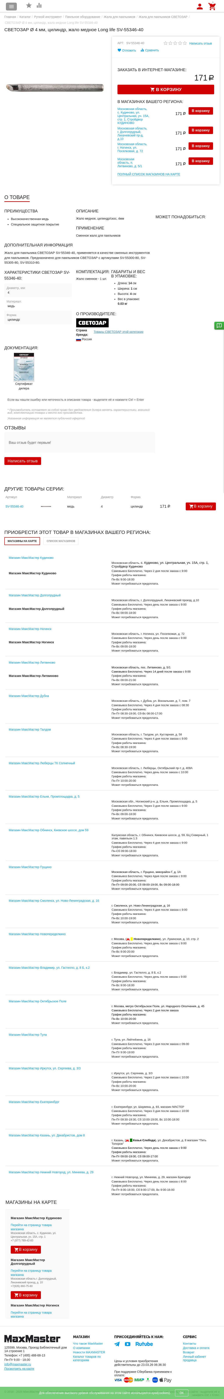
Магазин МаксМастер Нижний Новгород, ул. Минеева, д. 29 (51, 1172)
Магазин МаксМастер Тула (28, 1034)
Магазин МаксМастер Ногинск (30, 629)
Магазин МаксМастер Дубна (29, 696)
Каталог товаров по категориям (87, 1358)
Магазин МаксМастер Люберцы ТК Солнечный (42, 763)
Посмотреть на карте (19, 1368)
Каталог (25, 17)
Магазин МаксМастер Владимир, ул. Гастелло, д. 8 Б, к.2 (49, 967)
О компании (81, 1348)
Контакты (189, 1343)
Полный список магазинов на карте (148, 174)
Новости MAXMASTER (89, 1352)
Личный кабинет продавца (194, 1358)
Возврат (188, 1352)
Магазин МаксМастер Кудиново (31, 557)
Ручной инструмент (48, 17)
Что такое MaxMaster (88, 1343)
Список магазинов (61, 541)
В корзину (201, 111)
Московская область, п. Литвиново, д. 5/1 (129, 162)
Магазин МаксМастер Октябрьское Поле (37, 1001)
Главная (10, 17)
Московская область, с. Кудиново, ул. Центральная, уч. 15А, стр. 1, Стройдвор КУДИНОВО (133, 116)
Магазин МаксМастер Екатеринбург (34, 1102)
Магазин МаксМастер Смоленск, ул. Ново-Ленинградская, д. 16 (54, 900)
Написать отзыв (200, 43)
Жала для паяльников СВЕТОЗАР (163, 17)
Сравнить (149, 50)
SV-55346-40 (14, 506)
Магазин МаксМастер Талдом (30, 729)
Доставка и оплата (196, 1348)
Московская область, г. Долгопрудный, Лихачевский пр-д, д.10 (132, 134)
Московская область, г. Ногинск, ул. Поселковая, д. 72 (132, 147)
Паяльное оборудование (82, 17)
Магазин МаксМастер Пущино (30, 867)
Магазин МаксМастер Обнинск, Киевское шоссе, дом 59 (48, 830)
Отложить (126, 50)
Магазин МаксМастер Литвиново (32, 662)
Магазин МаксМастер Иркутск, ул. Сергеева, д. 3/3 (45, 1068)
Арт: (120, 43)
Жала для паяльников (119, 17)
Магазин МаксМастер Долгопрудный (35, 595)
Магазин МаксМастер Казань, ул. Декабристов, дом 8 (47, 1135)
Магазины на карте (22, 541)
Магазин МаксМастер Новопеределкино (37, 934)
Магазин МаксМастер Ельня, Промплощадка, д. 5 (44, 796)
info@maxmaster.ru (17, 1364)
